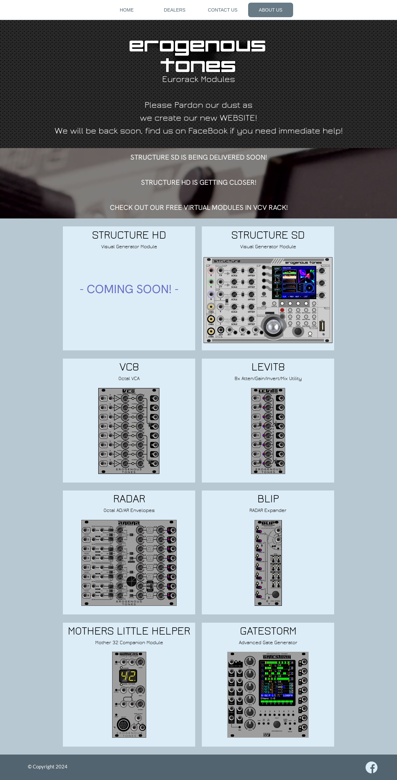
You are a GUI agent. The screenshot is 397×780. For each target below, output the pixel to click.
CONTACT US (223, 10)
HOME (127, 10)
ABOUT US (270, 10)
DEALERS (174, 10)
